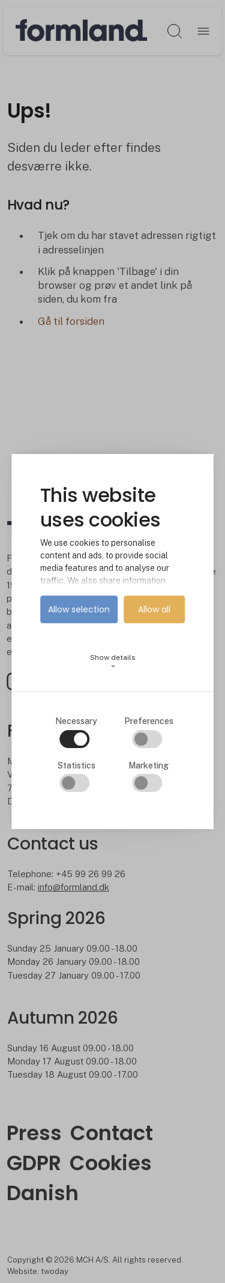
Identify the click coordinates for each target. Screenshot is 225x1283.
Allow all (154, 609)
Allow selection (79, 609)
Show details (113, 661)
